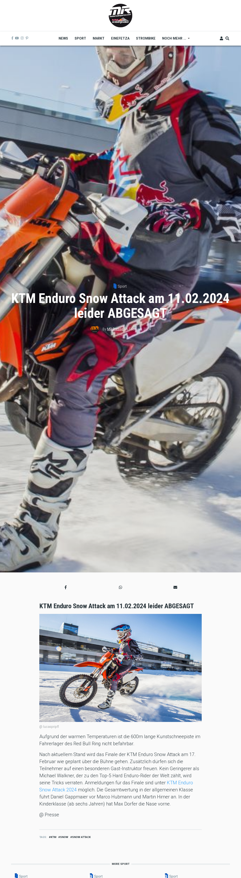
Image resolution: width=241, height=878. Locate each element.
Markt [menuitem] (98, 38)
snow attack (81, 837)
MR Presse (115, 329)
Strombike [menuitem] (146, 38)
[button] (65, 587)
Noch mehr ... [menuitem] (174, 40)
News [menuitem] (63, 38)
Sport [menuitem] (80, 38)
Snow (64, 837)
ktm (53, 837)
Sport (122, 286)
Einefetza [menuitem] (120, 38)
